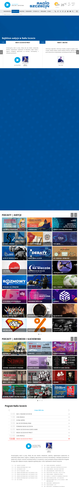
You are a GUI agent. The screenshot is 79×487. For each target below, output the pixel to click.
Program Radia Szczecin (17, 14)
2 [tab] (40, 334)
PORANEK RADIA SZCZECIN (39, 426)
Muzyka (22, 11)
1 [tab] (38, 334)
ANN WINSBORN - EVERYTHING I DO (55, 470)
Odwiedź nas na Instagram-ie (63, 11)
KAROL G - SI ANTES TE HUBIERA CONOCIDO (57, 476)
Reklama (43, 11)
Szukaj (73, 11)
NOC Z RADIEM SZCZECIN (39, 414)
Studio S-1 (36, 11)
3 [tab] (41, 401)
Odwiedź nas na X (60, 11)
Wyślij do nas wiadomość (70, 11)
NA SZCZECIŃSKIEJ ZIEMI (39, 423)
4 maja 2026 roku (39, 410)
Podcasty (15, 11)
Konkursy (29, 11)
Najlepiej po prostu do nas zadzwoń (55, 11)
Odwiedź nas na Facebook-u (58, 11)
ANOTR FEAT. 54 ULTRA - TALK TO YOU (55, 472)
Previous (1, 52)
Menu (77, 11)
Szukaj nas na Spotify (68, 11)
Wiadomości (7, 11)
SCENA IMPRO (39, 420)
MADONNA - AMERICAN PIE (52, 483)
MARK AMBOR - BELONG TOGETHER (55, 469)
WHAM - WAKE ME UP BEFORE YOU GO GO (56, 467)
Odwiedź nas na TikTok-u (65, 11)
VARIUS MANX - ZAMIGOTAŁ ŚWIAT (54, 474)
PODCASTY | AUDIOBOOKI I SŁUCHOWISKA (21, 338)
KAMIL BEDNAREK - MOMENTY (53, 465)
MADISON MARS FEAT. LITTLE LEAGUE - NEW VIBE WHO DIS (57, 480)
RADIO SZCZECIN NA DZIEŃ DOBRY (39, 429)
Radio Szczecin (6, 14)
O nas (49, 11)
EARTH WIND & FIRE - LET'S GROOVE (55, 478)
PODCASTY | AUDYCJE (12, 214)
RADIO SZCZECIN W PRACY (39, 432)
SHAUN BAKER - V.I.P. (51, 484)
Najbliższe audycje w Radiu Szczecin (18, 38)
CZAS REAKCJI (39, 417)
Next (77, 52)
